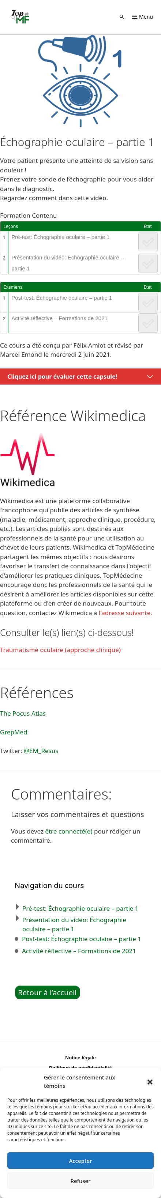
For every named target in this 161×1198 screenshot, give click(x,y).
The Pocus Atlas (23, 713)
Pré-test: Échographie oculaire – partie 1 (60, 237)
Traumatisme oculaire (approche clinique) (60, 649)
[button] (150, 1081)
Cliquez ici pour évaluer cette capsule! (62, 376)
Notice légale (80, 1057)
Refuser (80, 1180)
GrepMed (13, 732)
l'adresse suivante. (125, 613)
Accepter (80, 1160)
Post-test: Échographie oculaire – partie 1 (61, 298)
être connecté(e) (68, 831)
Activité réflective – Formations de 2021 (59, 318)
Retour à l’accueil (47, 992)
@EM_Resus (41, 750)
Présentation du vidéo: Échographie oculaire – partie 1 (67, 263)
